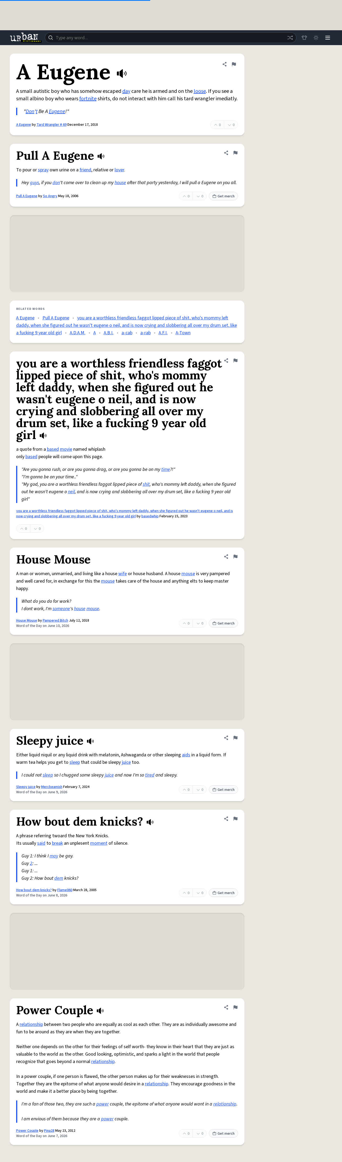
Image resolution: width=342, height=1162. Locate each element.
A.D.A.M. (77, 332)
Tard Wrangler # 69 (52, 124)
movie (66, 449)
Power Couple (27, 1130)
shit (146, 484)
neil (71, 491)
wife (122, 573)
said (41, 843)
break (57, 843)
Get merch (223, 196)
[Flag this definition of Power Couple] (235, 1007)
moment (98, 843)
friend (85, 170)
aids (186, 755)
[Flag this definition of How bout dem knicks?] (235, 818)
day (126, 91)
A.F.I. (163, 332)
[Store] (304, 37)
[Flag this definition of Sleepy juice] (235, 738)
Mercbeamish (51, 787)
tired (149, 775)
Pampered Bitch (55, 620)
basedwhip (150, 516)
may (54, 856)
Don (30, 111)
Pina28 (49, 1130)
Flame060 (64, 890)
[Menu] (327, 37)
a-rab (145, 332)
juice (126, 762)
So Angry (50, 196)
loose (200, 91)
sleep (75, 762)
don (56, 182)
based (53, 449)
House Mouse (26, 620)
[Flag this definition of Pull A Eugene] (235, 153)
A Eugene (23, 124)
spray (43, 170)
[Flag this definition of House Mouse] (235, 556)
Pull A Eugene (26, 196)
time (165, 469)
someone (61, 608)
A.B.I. (109, 332)
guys (34, 182)
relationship (31, 1024)
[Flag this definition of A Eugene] (234, 64)
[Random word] (290, 37)
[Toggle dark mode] (316, 37)
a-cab (127, 332)
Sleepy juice (26, 787)
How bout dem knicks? (34, 890)
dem (58, 878)
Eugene (57, 111)
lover (119, 170)
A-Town (183, 332)
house (120, 182)
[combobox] (170, 37)
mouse (188, 573)
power (102, 1104)
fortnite (88, 98)
